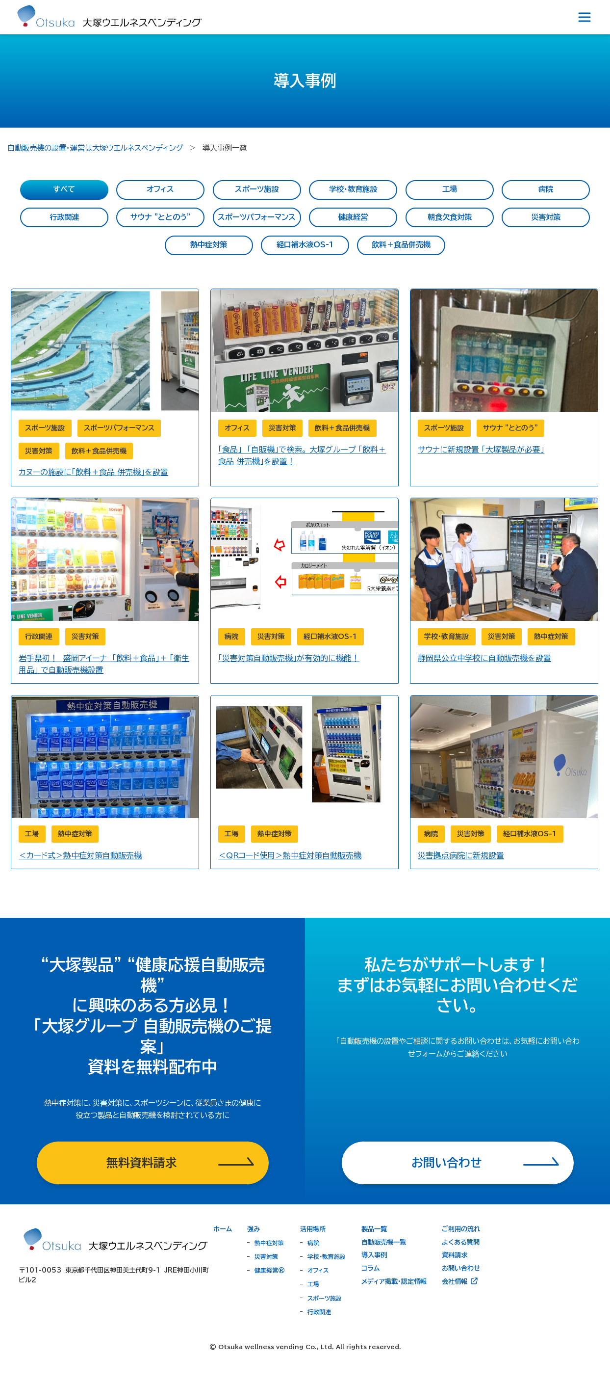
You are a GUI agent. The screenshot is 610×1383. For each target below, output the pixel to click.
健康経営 (353, 217)
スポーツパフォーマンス (257, 217)
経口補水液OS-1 (305, 244)
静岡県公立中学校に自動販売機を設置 (484, 658)
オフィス (160, 189)
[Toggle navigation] (584, 17)
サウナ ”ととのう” (160, 217)
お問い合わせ (461, 1268)
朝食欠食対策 (450, 217)
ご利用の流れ (461, 1228)
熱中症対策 (208, 244)
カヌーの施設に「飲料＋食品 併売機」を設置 (93, 472)
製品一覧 (374, 1228)
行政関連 (64, 217)
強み (253, 1228)
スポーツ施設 (257, 189)
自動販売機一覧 (383, 1242)
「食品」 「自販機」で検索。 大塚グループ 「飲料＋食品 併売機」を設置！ (302, 455)
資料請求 (454, 1254)
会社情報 (460, 1281)
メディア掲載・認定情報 (394, 1281)
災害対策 (545, 217)
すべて (64, 189)
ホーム (222, 1228)
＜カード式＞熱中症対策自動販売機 (80, 855)
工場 (449, 189)
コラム (370, 1268)
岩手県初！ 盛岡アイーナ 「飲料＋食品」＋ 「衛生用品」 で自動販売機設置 (104, 664)
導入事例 (374, 1254)
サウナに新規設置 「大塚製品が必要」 (481, 449)
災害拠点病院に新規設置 (461, 855)
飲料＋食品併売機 (401, 244)
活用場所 (313, 1228)
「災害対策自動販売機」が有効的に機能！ (288, 658)
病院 (545, 189)
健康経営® (269, 1270)
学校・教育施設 (353, 189)
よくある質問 (461, 1242)
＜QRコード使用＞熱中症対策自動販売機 (289, 855)
